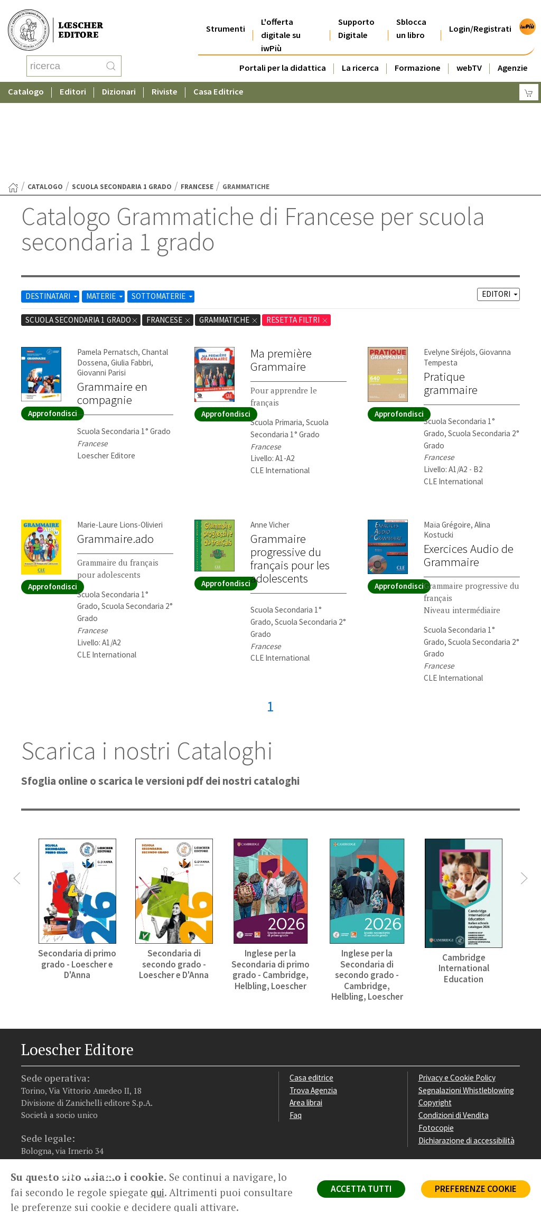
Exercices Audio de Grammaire (469, 471)
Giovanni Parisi (101, 288)
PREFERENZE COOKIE (476, 1189)
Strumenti (225, 15)
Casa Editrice (218, 81)
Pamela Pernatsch (107, 267)
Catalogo (26, 81)
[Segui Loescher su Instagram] (51, 1093)
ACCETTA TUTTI (361, 1189)
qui (157, 1192)
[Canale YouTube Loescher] (92, 1093)
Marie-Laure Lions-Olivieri (120, 440)
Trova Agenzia (313, 1006)
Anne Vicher (270, 440)
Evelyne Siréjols (449, 267)
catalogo (45, 102)
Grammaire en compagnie (112, 309)
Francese (197, 102)
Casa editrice (311, 993)
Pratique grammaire (451, 299)
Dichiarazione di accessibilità (466, 1056)
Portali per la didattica (282, 54)
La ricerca (360, 54)
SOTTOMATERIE (163, 211)
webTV (469, 54)
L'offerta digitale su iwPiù (281, 22)
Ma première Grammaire (281, 275)
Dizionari (119, 81)
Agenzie (513, 54)
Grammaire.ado (115, 454)
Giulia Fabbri (131, 278)
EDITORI (500, 209)
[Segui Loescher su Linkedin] (71, 1093)
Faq (296, 1031)
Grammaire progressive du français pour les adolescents (290, 474)
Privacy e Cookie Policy (457, 993)
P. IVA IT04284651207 (57, 1135)
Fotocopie (436, 1043)
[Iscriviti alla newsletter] (113, 1092)
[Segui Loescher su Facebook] (30, 1093)
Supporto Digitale (356, 15)
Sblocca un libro (411, 15)
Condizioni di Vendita (453, 1031)
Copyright (435, 1018)
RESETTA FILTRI (297, 235)
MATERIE (105, 211)
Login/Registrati (480, 15)
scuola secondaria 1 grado (122, 102)
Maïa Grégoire (447, 440)
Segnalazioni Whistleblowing (466, 1006)
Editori (73, 81)
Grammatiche (228, 235)
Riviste (165, 81)
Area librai (306, 1018)
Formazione (418, 54)
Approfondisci (52, 329)
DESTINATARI (52, 211)
